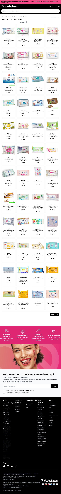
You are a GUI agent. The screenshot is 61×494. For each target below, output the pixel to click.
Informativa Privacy (28, 390)
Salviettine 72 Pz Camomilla (8, 135)
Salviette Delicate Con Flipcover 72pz (52, 207)
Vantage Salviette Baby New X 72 (23, 112)
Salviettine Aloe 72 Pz (52, 112)
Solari (50, 417)
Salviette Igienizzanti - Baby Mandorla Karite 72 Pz (23, 136)
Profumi (51, 410)
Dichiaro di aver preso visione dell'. (20, 390)
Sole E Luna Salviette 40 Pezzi (37, 279)
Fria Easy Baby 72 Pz (52, 279)
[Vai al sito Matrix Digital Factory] (15, 490)
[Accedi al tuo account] (53, 6)
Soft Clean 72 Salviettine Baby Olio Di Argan (37, 256)
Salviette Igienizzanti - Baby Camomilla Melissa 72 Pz (8, 66)
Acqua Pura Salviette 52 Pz (38, 231)
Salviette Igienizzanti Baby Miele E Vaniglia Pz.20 (38, 66)
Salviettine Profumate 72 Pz (8, 279)
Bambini (14, 17)
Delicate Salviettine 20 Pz (52, 304)
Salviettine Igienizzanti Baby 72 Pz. (8, 112)
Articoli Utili (7, 17)
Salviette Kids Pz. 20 (8, 159)
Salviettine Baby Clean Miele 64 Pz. (37, 159)
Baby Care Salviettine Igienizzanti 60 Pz (52, 255)
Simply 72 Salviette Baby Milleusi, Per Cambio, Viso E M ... (23, 280)
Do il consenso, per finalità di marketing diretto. (17, 392)
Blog (27, 407)
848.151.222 (6, 405)
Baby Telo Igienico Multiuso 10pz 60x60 (52, 231)
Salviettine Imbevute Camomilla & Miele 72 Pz (52, 183)
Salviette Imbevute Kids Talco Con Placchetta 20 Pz (8, 232)
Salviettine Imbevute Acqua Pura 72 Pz (9, 41)
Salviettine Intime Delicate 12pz (23, 159)
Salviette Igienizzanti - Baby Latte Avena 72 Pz (52, 41)
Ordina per (55, 17)
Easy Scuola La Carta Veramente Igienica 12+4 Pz (23, 256)
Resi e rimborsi (41, 425)
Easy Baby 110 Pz (8, 254)
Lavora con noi (41, 441)
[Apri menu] (59, 6)
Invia (54, 386)
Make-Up (51, 403)
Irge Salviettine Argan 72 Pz (8, 207)
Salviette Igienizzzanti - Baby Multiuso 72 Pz (37, 135)
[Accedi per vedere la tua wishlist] (50, 6)
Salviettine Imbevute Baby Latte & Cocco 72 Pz (23, 42)
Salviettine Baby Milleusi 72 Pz (23, 231)
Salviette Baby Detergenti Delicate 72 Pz (8, 305)
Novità (50, 425)
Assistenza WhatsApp (6, 418)
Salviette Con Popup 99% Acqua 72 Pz (8, 89)
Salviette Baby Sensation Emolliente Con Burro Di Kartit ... (38, 208)
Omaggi (51, 423)
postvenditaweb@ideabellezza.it (7, 403)
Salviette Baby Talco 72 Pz (37, 112)
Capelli (51, 412)
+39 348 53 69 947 (7, 422)
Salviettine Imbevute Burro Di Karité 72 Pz (23, 65)
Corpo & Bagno (53, 415)
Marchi (51, 420)
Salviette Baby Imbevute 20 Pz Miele (52, 135)
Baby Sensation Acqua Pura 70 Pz (23, 207)
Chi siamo (40, 405)
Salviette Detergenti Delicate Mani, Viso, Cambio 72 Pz (52, 66)
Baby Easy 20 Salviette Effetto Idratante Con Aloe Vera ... (23, 305)
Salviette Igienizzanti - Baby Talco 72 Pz (37, 89)
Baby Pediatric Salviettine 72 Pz (23, 89)
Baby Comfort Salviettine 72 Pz (38, 41)
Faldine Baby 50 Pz (37, 182)
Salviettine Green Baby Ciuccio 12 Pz (52, 159)
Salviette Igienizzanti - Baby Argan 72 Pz (52, 89)
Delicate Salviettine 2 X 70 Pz (23, 182)
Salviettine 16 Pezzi (38, 303)
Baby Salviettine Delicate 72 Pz (8, 182)
